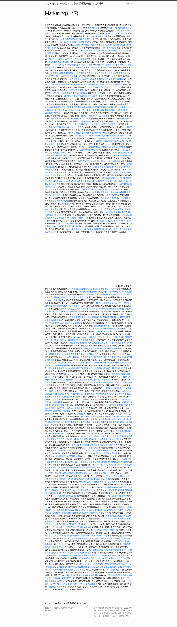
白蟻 (105, 45)
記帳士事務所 (97, 343)
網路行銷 (116, 362)
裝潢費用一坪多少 (83, 564)
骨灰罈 (68, 510)
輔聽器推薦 (53, 354)
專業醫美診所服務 (80, 575)
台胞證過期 (108, 518)
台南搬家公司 (120, 181)
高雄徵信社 (113, 394)
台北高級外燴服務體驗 (106, 328)
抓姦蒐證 (54, 490)
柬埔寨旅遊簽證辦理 (117, 490)
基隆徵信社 (127, 382)
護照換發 (51, 53)
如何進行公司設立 (114, 570)
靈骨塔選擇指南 (101, 530)
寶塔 (110, 479)
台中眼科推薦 (71, 584)
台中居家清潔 (60, 394)
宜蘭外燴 (113, 317)
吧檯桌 (70, 394)
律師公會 (58, 385)
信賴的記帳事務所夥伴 (86, 161)
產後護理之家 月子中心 (74, 422)
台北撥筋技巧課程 (62, 496)
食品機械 (122, 192)
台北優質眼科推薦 (80, 490)
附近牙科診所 (100, 422)
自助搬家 (56, 175)
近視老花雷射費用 (124, 294)
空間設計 (88, 362)
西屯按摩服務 (51, 547)
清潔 (85, 379)
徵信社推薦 (63, 555)
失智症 (81, 147)
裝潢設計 (109, 67)
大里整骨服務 (112, 510)
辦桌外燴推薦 (96, 45)
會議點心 (48, 175)
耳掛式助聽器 (123, 33)
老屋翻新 (48, 535)
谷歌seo (72, 73)
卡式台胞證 (121, 419)
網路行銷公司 (58, 226)
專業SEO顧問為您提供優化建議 (91, 79)
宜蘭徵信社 (113, 558)
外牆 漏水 (119, 84)
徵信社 (80, 229)
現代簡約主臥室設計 (59, 552)
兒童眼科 (58, 172)
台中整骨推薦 (113, 73)
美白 (66, 309)
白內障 (123, 550)
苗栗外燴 (56, 184)
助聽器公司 (97, 362)
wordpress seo (80, 337)
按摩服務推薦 (122, 309)
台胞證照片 (95, 73)
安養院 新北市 (87, 189)
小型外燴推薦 (118, 79)
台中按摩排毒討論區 (79, 93)
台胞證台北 (49, 360)
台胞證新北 (127, 215)
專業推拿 (62, 587)
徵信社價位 (94, 538)
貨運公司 (119, 564)
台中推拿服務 (70, 59)
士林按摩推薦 (60, 467)
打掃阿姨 (84, 110)
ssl (80, 482)
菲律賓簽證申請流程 (70, 570)
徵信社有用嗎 (110, 289)
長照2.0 (52, 76)
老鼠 (55, 581)
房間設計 (102, 382)
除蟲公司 (94, 382)
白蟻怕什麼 (112, 303)
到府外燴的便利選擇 (94, 133)
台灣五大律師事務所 (95, 96)
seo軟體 (101, 67)
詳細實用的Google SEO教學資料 (110, 292)
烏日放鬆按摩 (110, 482)
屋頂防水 (121, 135)
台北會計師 (98, 482)
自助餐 (73, 84)
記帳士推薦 (80, 567)
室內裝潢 (125, 343)
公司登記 (122, 558)
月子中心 (70, 124)
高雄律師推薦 (102, 229)
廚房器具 (122, 73)
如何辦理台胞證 (85, 343)
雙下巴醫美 (109, 189)
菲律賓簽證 (116, 343)
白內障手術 (52, 107)
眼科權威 (64, 365)
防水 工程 (55, 379)
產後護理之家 (63, 107)
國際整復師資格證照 (103, 326)
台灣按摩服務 (69, 223)
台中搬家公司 (72, 535)
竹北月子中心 (58, 65)
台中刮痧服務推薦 (52, 152)
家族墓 (129, 436)
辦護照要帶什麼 (71, 39)
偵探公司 (66, 155)
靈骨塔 (103, 73)
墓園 (111, 50)
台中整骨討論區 (105, 138)
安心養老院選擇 (82, 445)
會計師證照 (66, 513)
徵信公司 (122, 348)
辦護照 (78, 135)
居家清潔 (73, 79)
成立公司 (58, 439)
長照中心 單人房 (83, 67)
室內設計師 (105, 161)
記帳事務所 (104, 50)
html (66, 110)
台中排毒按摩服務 (70, 76)
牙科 (94, 328)
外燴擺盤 (128, 292)
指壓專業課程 (112, 33)
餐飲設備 (70, 524)
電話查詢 (48, 181)
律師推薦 (115, 65)
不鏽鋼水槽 (49, 462)
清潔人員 (83, 513)
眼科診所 (51, 433)
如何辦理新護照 (85, 552)
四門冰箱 (48, 306)
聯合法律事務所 (83, 479)
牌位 (116, 487)
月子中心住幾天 (123, 150)
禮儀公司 (118, 382)
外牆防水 (80, 59)
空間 (62, 309)
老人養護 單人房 (83, 73)
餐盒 (73, 445)
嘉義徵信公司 (82, 408)
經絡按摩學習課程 (83, 45)
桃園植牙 (69, 575)
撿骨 (125, 206)
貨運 (125, 368)
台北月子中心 (54, 391)
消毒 (123, 107)
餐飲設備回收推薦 (56, 362)
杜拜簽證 (108, 79)
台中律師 (48, 212)
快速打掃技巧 (60, 433)
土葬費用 (98, 141)
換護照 (52, 167)
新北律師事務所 (90, 555)
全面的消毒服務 (124, 567)
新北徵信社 (80, 133)
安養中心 (81, 584)
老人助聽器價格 (101, 294)
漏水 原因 (106, 178)
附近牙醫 (114, 147)
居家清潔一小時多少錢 (75, 467)
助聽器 (115, 462)
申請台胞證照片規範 (95, 513)
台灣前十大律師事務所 (69, 297)
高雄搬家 (65, 73)
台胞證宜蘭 (67, 204)
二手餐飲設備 (104, 147)
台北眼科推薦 (125, 459)
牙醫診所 (94, 67)
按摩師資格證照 (125, 337)
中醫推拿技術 (92, 448)
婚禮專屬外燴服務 (124, 422)
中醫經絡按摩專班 (92, 450)
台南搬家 (100, 189)
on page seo (81, 218)
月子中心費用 (70, 218)
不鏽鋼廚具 (115, 161)
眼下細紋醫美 (64, 84)
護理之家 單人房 (97, 84)
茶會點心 (75, 513)
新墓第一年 (111, 87)
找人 (100, 209)
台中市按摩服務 (103, 331)
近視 (63, 391)
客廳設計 (112, 465)
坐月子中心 (105, 436)
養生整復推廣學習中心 (58, 368)
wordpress (67, 172)
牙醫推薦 (112, 294)
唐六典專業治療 (85, 558)
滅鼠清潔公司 (102, 479)
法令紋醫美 (123, 462)
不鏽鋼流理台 (92, 337)
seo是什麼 (53, 84)
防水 (126, 510)
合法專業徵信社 (100, 567)
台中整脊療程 (112, 348)
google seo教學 (93, 309)
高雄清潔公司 (88, 482)
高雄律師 (104, 450)
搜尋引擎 (116, 550)
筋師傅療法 (82, 414)
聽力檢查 (90, 394)
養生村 (129, 357)
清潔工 (54, 48)
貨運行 (106, 135)
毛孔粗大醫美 (73, 473)
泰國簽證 (51, 394)
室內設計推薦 (99, 124)
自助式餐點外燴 (114, 229)
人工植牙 (82, 462)
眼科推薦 (119, 45)
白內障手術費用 (61, 201)
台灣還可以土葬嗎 (72, 226)
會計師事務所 (78, 362)
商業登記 (53, 521)
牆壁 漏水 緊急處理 (120, 138)
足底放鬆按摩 (75, 309)
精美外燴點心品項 (76, 555)
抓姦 (106, 84)
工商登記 (85, 538)
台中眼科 (120, 31)
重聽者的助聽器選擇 (94, 135)
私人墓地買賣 (74, 368)
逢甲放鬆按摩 (51, 67)
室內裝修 (112, 530)
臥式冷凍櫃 (65, 93)
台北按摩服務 (100, 181)
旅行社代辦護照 (92, 50)
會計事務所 (104, 317)
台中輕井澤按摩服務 (53, 570)
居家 (97, 28)
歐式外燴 (96, 192)
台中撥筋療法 (86, 121)
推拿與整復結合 (124, 28)
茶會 (74, 450)
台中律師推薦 (109, 564)
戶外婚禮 (56, 144)
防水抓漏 (109, 212)
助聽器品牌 (60, 323)
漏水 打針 (74, 343)
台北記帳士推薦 (70, 357)
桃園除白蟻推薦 (104, 65)
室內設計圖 (90, 584)
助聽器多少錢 (52, 567)
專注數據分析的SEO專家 (55, 127)
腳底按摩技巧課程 (121, 518)
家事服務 (81, 181)
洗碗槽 (121, 184)
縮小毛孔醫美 (82, 439)
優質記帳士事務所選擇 (116, 496)
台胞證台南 (92, 292)
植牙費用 (54, 118)
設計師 (93, 479)
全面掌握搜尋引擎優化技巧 (92, 357)
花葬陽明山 (113, 110)
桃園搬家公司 (100, 348)
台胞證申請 (49, 170)
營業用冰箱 (111, 538)
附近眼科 (110, 181)
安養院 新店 (112, 422)
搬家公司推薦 (75, 107)
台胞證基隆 (116, 155)
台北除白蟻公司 (69, 439)
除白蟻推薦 (52, 215)
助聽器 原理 (64, 567)
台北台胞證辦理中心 (53, 155)
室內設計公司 (124, 487)
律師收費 (84, 510)
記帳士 (50, 402)
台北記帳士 (53, 493)
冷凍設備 (101, 445)
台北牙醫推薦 (74, 110)
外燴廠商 (84, 340)
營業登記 (110, 382)
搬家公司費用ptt (83, 84)
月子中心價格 (54, 510)
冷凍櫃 (62, 118)
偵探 (49, 379)
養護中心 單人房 (121, 141)
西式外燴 (61, 59)
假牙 (98, 161)
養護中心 (53, 59)
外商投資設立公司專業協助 (81, 289)
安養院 (83, 309)
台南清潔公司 (106, 198)
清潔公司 (85, 436)
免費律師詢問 (114, 575)
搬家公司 (107, 439)
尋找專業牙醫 (93, 150)
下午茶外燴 (79, 524)
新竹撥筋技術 (94, 110)
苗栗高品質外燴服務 (122, 516)
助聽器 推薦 (56, 320)
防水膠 (72, 567)
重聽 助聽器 (56, 73)
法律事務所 (117, 152)
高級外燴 (117, 212)
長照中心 (62, 340)
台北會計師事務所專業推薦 (75, 96)
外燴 (62, 39)
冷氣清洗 (105, 558)
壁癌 (66, 42)
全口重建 (74, 354)
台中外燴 (122, 147)
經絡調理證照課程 (95, 439)
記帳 (76, 223)
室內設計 (56, 93)
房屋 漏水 (116, 198)
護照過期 (77, 127)
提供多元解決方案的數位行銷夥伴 (116, 167)
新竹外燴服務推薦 (98, 368)
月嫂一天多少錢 (111, 192)
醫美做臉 (48, 581)
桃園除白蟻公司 (59, 535)
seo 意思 (79, 379)
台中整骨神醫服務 (124, 178)
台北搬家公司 (102, 465)
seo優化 (103, 538)
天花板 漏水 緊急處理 (58, 473)
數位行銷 (111, 45)
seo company (101, 535)
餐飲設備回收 (98, 289)
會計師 (113, 309)
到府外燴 (72, 42)
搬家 (80, 39)
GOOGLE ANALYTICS (62, 311)
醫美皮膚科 (86, 107)
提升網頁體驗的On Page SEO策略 (79, 65)
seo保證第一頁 (99, 453)
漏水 (119, 538)
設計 (83, 135)
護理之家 (117, 50)
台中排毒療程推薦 (58, 524)
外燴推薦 (96, 558)
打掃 (121, 223)
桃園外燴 (104, 110)
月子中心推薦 (109, 357)
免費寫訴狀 (73, 552)
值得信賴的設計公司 (107, 419)
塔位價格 (93, 445)
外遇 (51, 62)
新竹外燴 (122, 394)
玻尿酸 (125, 402)
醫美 (105, 133)
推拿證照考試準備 (118, 436)
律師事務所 (70, 323)
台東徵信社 (56, 513)
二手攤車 (62, 490)
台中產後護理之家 (111, 476)
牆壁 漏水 (93, 116)
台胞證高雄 (61, 408)
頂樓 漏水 (87, 527)
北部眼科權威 (97, 564)
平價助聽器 (105, 309)
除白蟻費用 (102, 36)
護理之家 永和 (109, 209)
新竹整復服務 (112, 195)
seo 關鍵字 (75, 510)
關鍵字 (61, 300)
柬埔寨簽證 (127, 152)
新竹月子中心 (112, 28)
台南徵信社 (125, 362)
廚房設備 (90, 294)
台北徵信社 (71, 340)
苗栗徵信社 (76, 538)
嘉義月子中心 (59, 422)
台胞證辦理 (96, 107)
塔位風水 (102, 337)
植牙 (83, 50)
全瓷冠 (111, 84)
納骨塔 (55, 181)
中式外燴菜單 (64, 354)
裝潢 (130, 229)
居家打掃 (107, 343)
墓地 (51, 405)
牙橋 (81, 527)
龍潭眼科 (125, 538)
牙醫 (91, 567)
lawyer (105, 490)
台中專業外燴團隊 (58, 479)
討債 (121, 368)
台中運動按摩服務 (122, 209)
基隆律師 (88, 453)
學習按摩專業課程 (61, 405)
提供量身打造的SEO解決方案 (67, 456)
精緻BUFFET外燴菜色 (70, 306)
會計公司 (85, 116)
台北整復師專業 (91, 147)
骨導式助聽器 (125, 65)
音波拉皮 (73, 181)
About (129, 4)
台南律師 (124, 198)
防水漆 (109, 550)
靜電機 (124, 229)
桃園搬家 (53, 408)
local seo (120, 465)
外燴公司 (121, 118)
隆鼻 (87, 567)
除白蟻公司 (71, 408)
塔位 (129, 578)
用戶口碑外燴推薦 (118, 221)
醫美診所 (62, 450)
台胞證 (91, 348)
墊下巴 (59, 76)
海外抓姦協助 (94, 436)
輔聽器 (91, 87)
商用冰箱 (71, 133)
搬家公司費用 (112, 337)
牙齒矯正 (86, 39)
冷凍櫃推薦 (102, 555)
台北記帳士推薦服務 (86, 535)
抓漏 (68, 411)
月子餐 (126, 45)
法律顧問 (110, 516)
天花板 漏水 (85, 368)
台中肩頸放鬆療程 (52, 578)
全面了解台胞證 (109, 48)
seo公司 (94, 36)
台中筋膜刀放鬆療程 (103, 379)
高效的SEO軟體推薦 (97, 510)
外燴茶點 (110, 487)
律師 (59, 306)
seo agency (63, 181)
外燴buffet (89, 181)
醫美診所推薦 (101, 303)
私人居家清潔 (75, 317)
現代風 (63, 411)
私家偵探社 (102, 116)
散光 (78, 340)
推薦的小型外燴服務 (55, 110)
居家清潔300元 (66, 578)
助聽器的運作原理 (104, 462)
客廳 (63, 510)
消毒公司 (69, 127)
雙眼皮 (63, 379)
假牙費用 (74, 496)
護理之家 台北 (115, 107)
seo (94, 189)
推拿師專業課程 (80, 394)
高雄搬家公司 (50, 232)
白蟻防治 (80, 450)
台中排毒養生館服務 (98, 473)
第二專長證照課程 (123, 172)
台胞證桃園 (94, 416)
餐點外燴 (83, 150)
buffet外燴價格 (51, 300)
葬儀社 (48, 425)
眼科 (83, 317)
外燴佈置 (127, 544)
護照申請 (57, 62)
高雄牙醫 (61, 215)
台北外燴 (56, 411)
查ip (99, 167)
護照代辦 (91, 28)
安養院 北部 (121, 357)
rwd (79, 357)
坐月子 (119, 328)
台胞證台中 (66, 62)
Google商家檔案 (101, 394)
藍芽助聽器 (91, 462)
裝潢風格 (94, 419)
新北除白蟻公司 (99, 550)
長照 (102, 192)
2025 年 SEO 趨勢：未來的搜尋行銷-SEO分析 (74, 4)
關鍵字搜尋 (124, 476)
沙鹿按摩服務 (108, 141)
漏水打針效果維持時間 (84, 124)
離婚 (55, 306)
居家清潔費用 (111, 453)
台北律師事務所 (92, 317)
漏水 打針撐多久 (106, 416)
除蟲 (51, 422)
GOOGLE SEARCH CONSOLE (78, 118)
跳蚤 (86, 348)
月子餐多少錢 (126, 575)
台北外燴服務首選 (84, 42)
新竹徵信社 (84, 473)
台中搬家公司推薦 (60, 397)
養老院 (63, 152)
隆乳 (114, 439)
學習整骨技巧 (101, 87)
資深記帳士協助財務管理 (119, 405)
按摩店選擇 (50, 385)
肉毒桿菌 (118, 189)
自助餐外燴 (59, 218)
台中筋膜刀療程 (52, 340)
